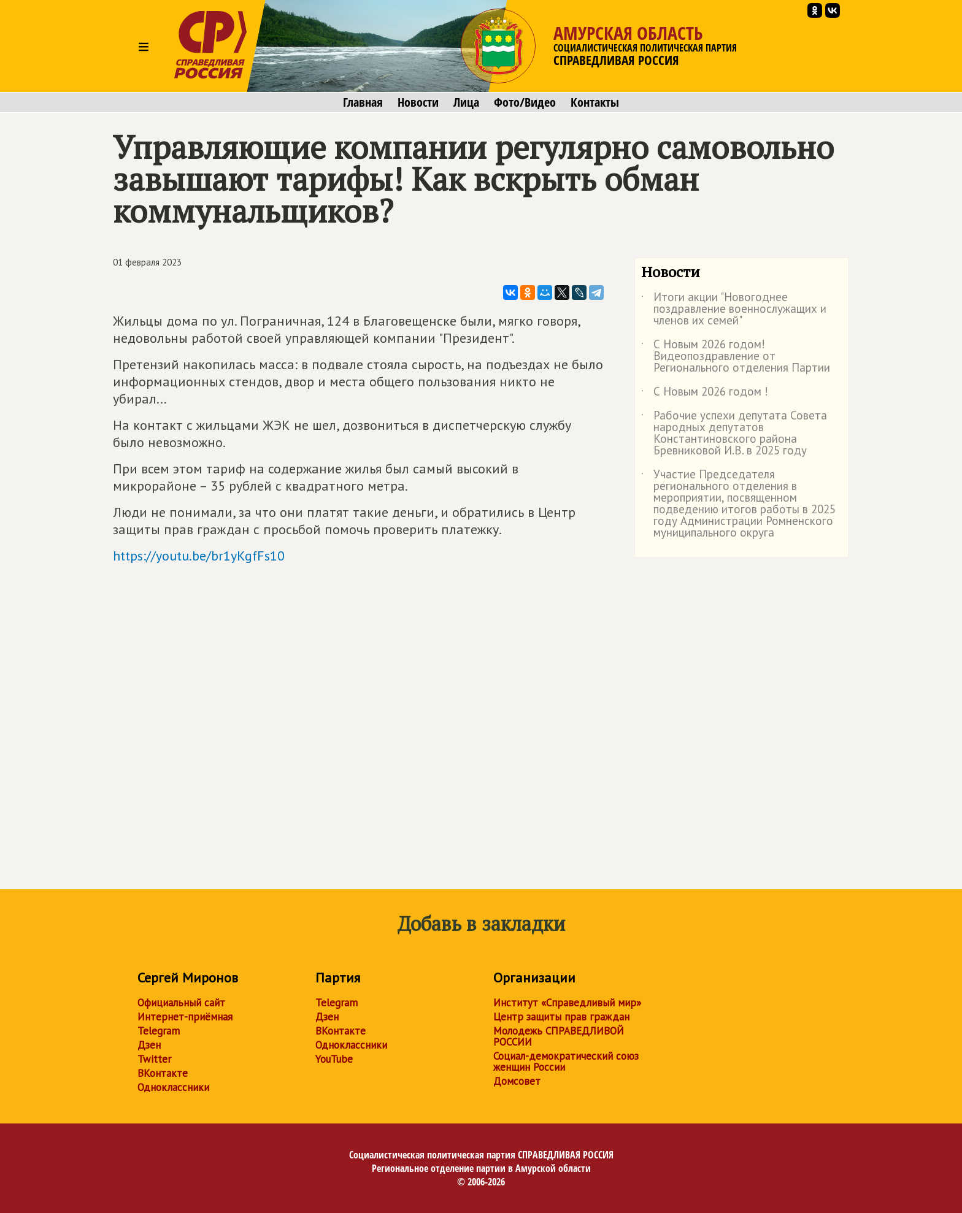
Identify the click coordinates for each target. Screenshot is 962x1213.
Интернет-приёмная (185, 1016)
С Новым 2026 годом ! (704, 394)
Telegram (158, 1030)
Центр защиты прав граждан (561, 1016)
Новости (418, 102)
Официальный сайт (181, 1002)
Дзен (149, 1044)
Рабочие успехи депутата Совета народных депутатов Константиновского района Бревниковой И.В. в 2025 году (734, 433)
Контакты (595, 102)
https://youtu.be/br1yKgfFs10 (199, 555)
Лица (466, 102)
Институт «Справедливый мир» (567, 1002)
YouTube (334, 1059)
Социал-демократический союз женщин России (566, 1061)
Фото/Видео (525, 102)
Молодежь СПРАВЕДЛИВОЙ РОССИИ (558, 1036)
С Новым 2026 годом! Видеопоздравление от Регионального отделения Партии (735, 357)
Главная (363, 102)
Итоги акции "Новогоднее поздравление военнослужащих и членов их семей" (733, 309)
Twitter (154, 1059)
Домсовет (517, 1081)
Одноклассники (173, 1087)
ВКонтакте (162, 1073)
